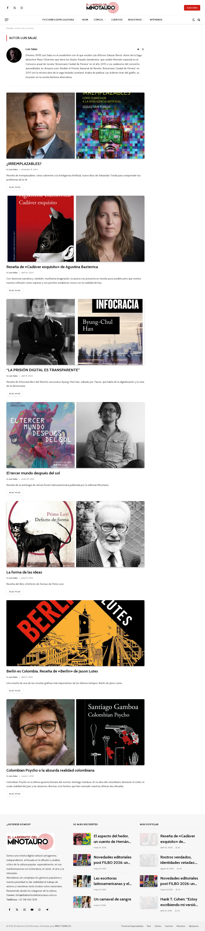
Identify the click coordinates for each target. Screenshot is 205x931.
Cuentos (117, 19)
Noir (85, 19)
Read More (14, 187)
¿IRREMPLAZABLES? (23, 163)
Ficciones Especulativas (58, 19)
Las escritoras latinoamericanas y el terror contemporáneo (112, 881)
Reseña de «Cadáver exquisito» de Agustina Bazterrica (52, 266)
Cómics (98, 19)
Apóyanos (156, 19)
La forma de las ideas (24, 572)
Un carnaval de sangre (112, 899)
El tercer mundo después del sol (33, 473)
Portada (9, 28)
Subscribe (192, 8)
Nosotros (135, 19)
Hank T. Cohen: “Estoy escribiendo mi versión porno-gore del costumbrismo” (179, 902)
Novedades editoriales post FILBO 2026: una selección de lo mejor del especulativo (112, 860)
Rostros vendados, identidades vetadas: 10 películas (177, 860)
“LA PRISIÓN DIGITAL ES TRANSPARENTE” (43, 370)
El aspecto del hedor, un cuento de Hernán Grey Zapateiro (111, 839)
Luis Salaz (31, 49)
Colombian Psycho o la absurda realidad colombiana (50, 770)
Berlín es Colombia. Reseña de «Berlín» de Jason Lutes (52, 671)
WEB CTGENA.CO (63, 926)
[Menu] (6, 19)
